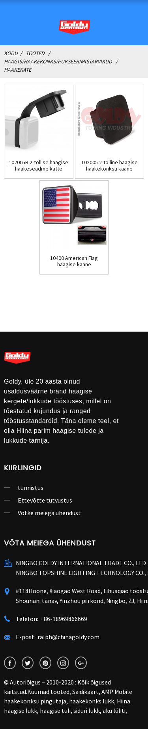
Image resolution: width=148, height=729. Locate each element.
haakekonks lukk (91, 701)
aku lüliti (114, 710)
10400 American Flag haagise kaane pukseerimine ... (74, 261)
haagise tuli (55, 710)
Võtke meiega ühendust (49, 513)
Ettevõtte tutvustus (45, 500)
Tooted (35, 53)
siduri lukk (86, 710)
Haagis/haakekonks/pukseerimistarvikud (58, 61)
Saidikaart (85, 692)
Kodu (11, 53)
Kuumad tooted (48, 692)
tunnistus (30, 488)
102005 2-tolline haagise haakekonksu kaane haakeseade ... (109, 166)
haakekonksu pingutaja (35, 701)
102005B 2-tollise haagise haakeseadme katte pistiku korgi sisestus (38, 166)
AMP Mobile (116, 692)
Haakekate (17, 69)
